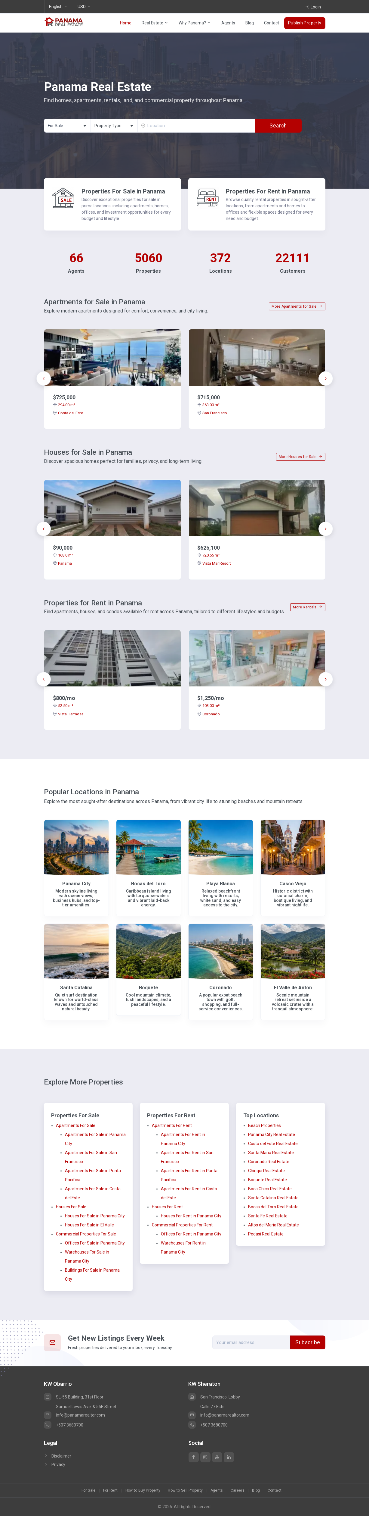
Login (313, 7)
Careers (238, 1490)
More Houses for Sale (301, 457)
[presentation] (43, 378)
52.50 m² (63, 705)
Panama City (76, 884)
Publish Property (304, 22)
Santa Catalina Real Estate (273, 1197)
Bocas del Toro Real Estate (273, 1206)
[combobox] (67, 126)
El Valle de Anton (293, 987)
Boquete (148, 987)
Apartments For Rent (172, 1125)
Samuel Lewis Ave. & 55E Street (86, 1406)
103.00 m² (208, 705)
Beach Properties (264, 1125)
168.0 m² (63, 555)
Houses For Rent (167, 1206)
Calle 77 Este (212, 1406)
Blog (249, 22)
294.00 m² (64, 405)
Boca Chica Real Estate (270, 1188)
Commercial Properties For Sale (86, 1234)
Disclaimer (57, 1456)
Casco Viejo (292, 884)
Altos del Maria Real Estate (273, 1225)
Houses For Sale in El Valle (89, 1225)
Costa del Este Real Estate (273, 1143)
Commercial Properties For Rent (182, 1225)
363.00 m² (208, 405)
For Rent (110, 1490)
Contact (271, 22)
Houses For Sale (71, 1206)
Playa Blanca (220, 884)
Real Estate (155, 22)
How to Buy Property (143, 1490)
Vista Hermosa (68, 714)
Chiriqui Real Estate (266, 1170)
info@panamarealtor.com (74, 1415)
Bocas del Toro (148, 884)
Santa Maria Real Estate (271, 1152)
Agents (228, 22)
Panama (62, 563)
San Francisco (212, 413)
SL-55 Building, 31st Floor (73, 1397)
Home (125, 22)
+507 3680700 (63, 1425)
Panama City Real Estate (271, 1134)
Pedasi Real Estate (266, 1234)
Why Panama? (195, 22)
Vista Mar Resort (214, 563)
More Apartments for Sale (297, 306)
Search (278, 126)
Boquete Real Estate (267, 1179)
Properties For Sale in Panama (123, 191)
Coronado (208, 714)
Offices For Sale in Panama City (95, 1243)
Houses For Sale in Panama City (95, 1215)
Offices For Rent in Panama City (191, 1234)
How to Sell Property (185, 1490)
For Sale (88, 1490)
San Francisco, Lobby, (214, 1397)
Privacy (54, 1464)
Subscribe (307, 1342)
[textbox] (114, 126)
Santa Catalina (76, 987)
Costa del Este (68, 413)
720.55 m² (208, 555)
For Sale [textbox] (55, 125)
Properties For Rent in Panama (268, 191)
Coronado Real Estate (268, 1161)
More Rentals (307, 607)
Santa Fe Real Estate (268, 1215)
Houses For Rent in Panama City (191, 1215)
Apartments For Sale (75, 1125)
